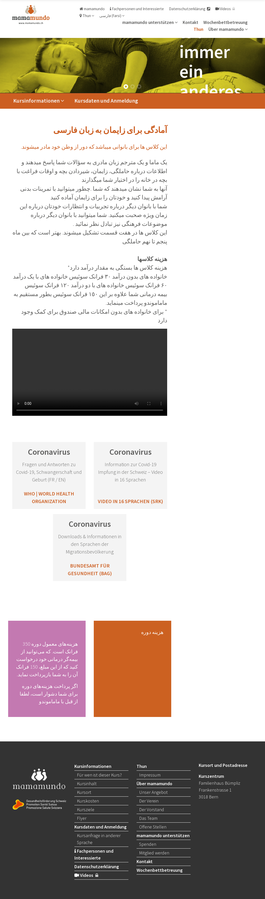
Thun (87, 15)
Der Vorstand (151, 809)
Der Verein (148, 801)
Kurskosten (88, 801)
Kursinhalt (87, 783)
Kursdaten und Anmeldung (106, 100)
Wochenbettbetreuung (225, 22)
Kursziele (85, 809)
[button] (126, 86)
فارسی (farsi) (112, 15)
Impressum (150, 775)
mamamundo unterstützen (150, 22)
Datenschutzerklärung (189, 8)
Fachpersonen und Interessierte (137, 8)
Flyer (81, 818)
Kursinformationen (38, 100)
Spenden (147, 844)
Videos (225, 8)
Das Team (148, 818)
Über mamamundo (228, 29)
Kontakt (190, 22)
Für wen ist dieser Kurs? (99, 775)
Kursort (84, 792)
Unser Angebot (153, 792)
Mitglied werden (154, 853)
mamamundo (92, 8)
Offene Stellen (152, 827)
